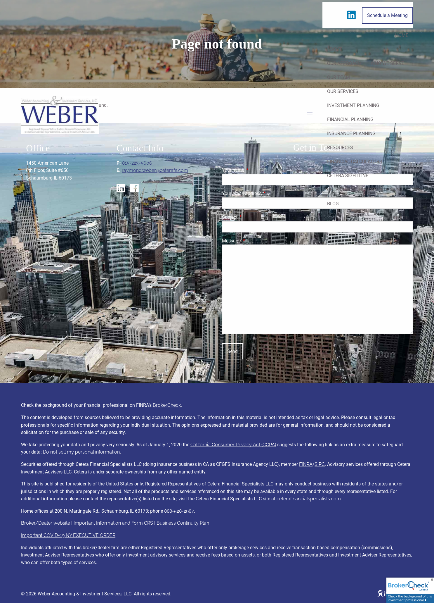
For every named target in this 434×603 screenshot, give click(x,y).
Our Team (338, 77)
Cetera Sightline (347, 175)
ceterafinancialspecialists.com (309, 499)
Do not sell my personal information (81, 452)
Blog (333, 203)
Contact (398, 217)
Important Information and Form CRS (113, 523)
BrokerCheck (167, 405)
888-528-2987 (179, 511)
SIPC (320, 464)
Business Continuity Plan (183, 523)
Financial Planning (350, 119)
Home (401, 35)
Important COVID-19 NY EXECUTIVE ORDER (68, 535)
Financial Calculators (354, 161)
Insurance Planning (351, 133)
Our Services (342, 91)
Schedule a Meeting (387, 15)
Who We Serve (387, 63)
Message (253, 241)
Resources (340, 147)
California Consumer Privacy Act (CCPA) (233, 444)
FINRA (306, 464)
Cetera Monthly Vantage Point (365, 189)
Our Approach (344, 63)
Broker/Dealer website (45, 523)
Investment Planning (353, 105)
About (334, 49)
